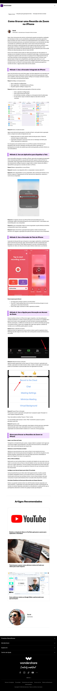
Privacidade (18, 682)
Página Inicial (11, 14)
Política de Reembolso (47, 682)
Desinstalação (28, 684)
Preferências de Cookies (27, 682)
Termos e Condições (9, 682)
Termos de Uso (37, 682)
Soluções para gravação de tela (24, 13)
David (14, 30)
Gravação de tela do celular (39, 13)
